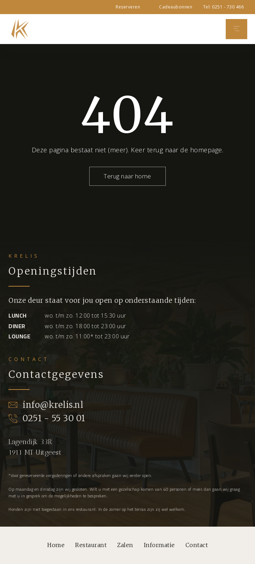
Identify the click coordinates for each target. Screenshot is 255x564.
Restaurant (91, 544)
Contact (197, 544)
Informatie (159, 544)
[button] (236, 29)
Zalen (125, 544)
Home (56, 544)
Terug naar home (127, 176)
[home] (18, 29)
